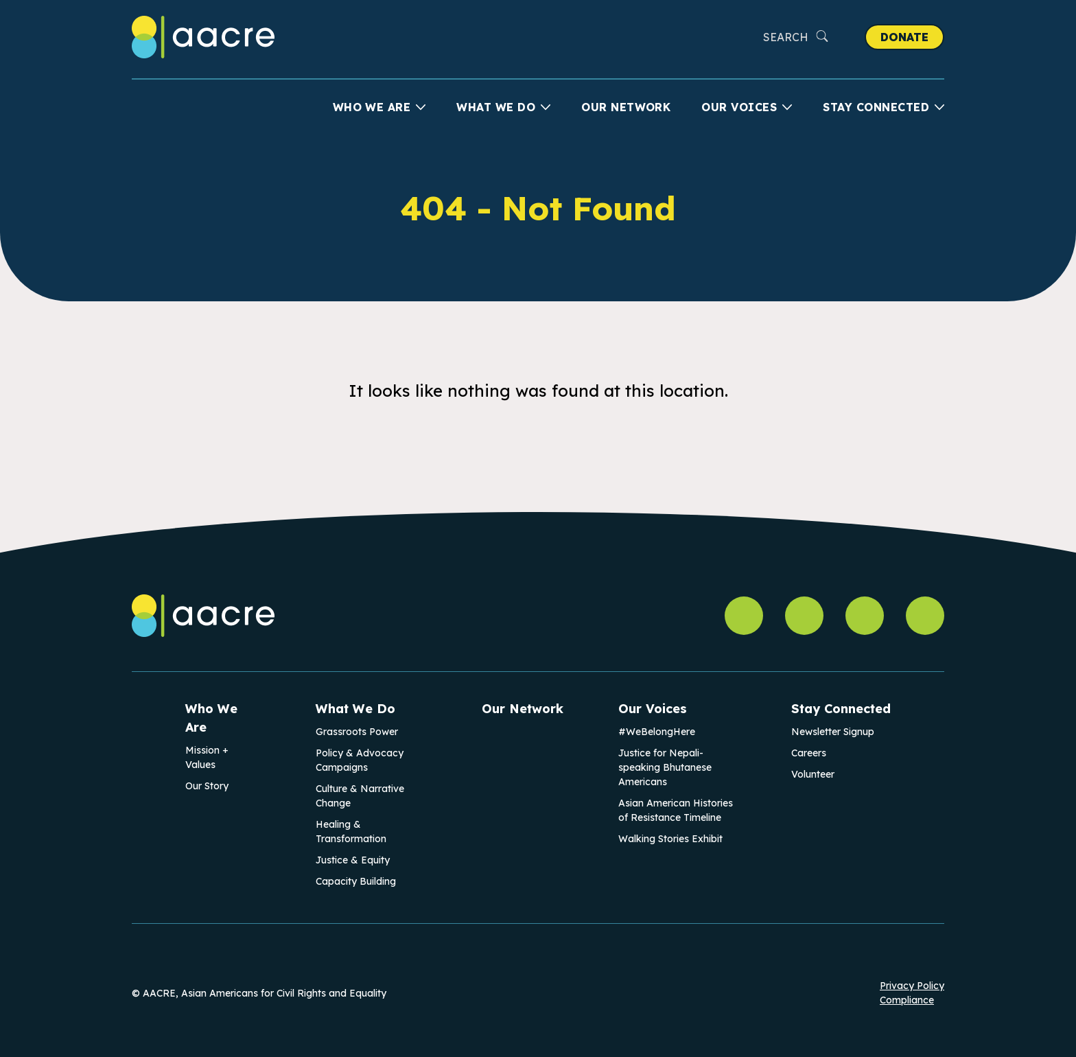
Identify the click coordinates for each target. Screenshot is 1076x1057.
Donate (904, 37)
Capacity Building (356, 881)
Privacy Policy (912, 985)
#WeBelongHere (656, 731)
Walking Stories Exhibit (670, 839)
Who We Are (372, 107)
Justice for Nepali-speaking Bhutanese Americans (665, 767)
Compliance (907, 1000)
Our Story (207, 786)
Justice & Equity (353, 860)
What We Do (495, 107)
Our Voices (739, 107)
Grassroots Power (357, 731)
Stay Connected (876, 107)
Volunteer (812, 774)
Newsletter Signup (832, 731)
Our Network (625, 107)
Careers (808, 753)
